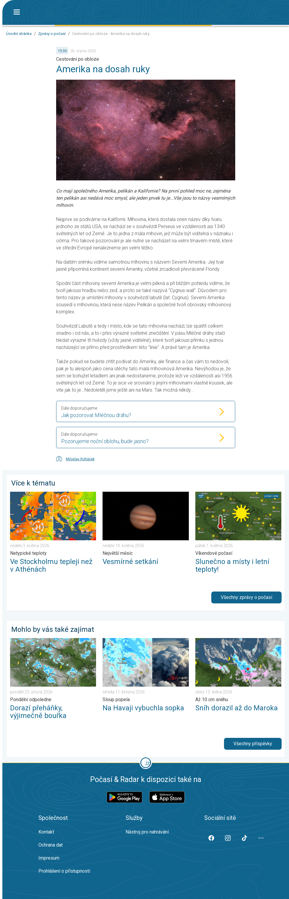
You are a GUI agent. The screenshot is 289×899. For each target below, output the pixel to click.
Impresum (48, 858)
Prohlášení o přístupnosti (64, 871)
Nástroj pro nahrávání (147, 832)
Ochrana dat (50, 845)
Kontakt (46, 832)
